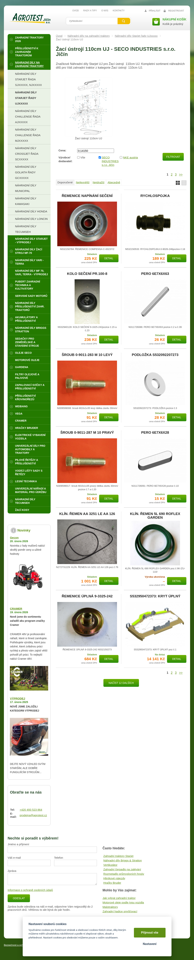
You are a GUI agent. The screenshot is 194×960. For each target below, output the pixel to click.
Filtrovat (173, 156)
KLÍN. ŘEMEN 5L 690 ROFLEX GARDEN (155, 515)
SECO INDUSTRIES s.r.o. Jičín (110, 161)
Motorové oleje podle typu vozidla (123, 902)
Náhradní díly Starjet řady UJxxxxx (136, 35)
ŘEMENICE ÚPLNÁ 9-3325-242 (87, 596)
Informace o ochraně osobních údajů (30, 890)
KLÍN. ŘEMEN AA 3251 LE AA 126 (87, 514)
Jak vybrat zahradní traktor (119, 898)
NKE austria (130, 157)
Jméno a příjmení (18, 844)
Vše (82, 157)
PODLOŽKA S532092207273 (155, 355)
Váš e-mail (14, 857)
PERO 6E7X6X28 (155, 432)
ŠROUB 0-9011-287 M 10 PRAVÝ (87, 432)
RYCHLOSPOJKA (155, 196)
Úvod (59, 35)
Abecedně (114, 182)
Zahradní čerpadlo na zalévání (122, 869)
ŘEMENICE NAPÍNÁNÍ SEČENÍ (87, 196)
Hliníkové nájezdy (114, 878)
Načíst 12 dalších (121, 682)
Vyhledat (124, 21)
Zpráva (12, 870)
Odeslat (19, 898)
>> (180, 174)
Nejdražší (98, 182)
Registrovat (176, 10)
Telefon (58, 857)
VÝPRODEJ (17, 698)
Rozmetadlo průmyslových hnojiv (123, 873)
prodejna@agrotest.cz (33, 815)
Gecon (14, 537)
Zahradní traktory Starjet (118, 856)
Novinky (23, 530)
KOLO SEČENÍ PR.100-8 (87, 274)
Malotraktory (110, 906)
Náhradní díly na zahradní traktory (89, 35)
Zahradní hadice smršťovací (119, 911)
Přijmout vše (149, 932)
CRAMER (16, 608)
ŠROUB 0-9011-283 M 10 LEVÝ (87, 355)
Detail (108, 258)
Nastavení (149, 944)
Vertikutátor (110, 864)
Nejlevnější (82, 182)
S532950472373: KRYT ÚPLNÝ (155, 596)
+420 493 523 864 (31, 809)
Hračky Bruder (112, 882)
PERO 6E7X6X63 (155, 274)
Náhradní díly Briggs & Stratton (122, 860)
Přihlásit (154, 10)
